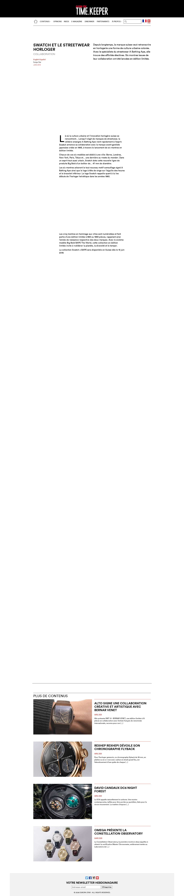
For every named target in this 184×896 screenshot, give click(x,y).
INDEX (66, 21)
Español (42, 59)
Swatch (62, 144)
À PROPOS (117, 21)
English (36, 59)
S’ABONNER (89, 21)
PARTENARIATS (103, 21)
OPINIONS (57, 21)
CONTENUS (45, 21)
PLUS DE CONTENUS (50, 696)
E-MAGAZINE (76, 21)
